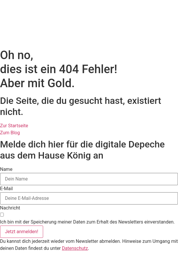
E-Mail (6, 188)
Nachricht (10, 208)
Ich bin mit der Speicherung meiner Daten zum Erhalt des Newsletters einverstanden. (87, 222)
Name (6, 169)
